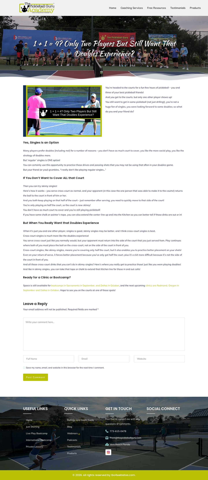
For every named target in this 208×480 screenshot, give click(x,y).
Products (195, 8)
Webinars (72, 433)
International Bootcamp (38, 440)
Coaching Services (132, 8)
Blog (69, 426)
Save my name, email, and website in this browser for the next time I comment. (65, 367)
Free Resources (156, 8)
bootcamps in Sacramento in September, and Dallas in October (85, 285)
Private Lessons (34, 446)
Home (112, 8)
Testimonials (177, 8)
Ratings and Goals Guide (80, 420)
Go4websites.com (123, 475)
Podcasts (72, 440)
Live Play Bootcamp (37, 433)
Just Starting (32, 426)
